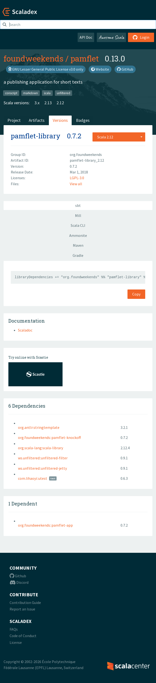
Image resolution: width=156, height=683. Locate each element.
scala (47, 93)
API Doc (86, 37)
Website (100, 69)
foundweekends (34, 58)
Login (141, 37)
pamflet (84, 58)
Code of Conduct (23, 635)
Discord (19, 582)
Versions (60, 120)
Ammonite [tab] (78, 235)
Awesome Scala (111, 37)
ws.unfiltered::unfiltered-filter (43, 457)
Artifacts (37, 120)
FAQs (14, 629)
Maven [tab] (78, 245)
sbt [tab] (78, 205)
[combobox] (118, 137)
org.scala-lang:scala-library (40, 447)
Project (14, 120)
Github (18, 575)
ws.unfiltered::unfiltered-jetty (42, 468)
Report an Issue (22, 609)
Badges (83, 120)
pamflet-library (35, 135)
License (16, 642)
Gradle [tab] (78, 255)
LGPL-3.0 (77, 177)
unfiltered (63, 93)
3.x (37, 102)
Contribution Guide (25, 602)
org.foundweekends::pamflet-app (45, 525)
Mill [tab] (78, 215)
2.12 (60, 102)
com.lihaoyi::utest (32, 478)
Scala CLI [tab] (78, 225)
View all (76, 183)
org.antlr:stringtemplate (38, 427)
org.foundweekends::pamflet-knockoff (49, 437)
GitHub (125, 69)
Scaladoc (25, 330)
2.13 (48, 102)
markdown (30, 93)
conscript (11, 93)
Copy (136, 294)
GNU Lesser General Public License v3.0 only (45, 69)
